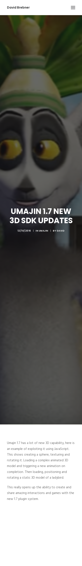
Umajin (43, 224)
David (61, 224)
